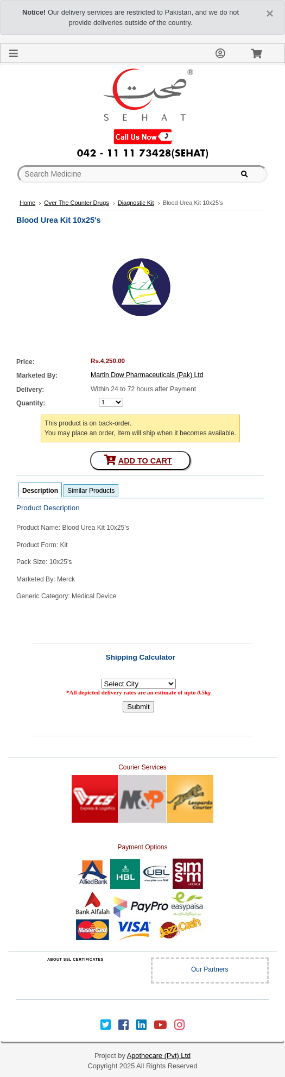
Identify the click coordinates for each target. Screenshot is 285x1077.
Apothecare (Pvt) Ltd (159, 1055)
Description (40, 490)
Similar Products (91, 490)
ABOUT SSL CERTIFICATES (75, 959)
